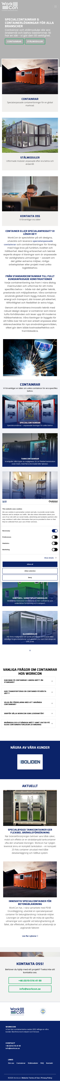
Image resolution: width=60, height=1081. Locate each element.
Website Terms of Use (31, 1078)
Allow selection (29, 571)
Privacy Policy (46, 1078)
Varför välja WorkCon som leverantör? (28, 714)
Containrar (14, 41)
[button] (28, 681)
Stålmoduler (35, 41)
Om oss (11, 1063)
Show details (49, 558)
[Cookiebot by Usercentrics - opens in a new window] (49, 501)
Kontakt (49, 1063)
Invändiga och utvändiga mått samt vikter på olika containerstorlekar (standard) (28, 724)
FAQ (42, 1063)
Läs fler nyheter (30, 936)
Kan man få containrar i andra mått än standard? (28, 681)
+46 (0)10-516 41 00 (30, 980)
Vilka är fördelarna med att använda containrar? (28, 704)
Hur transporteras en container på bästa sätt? (28, 693)
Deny (30, 577)
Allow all (30, 564)
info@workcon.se (30, 989)
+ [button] (30, 650)
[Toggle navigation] (55, 6)
